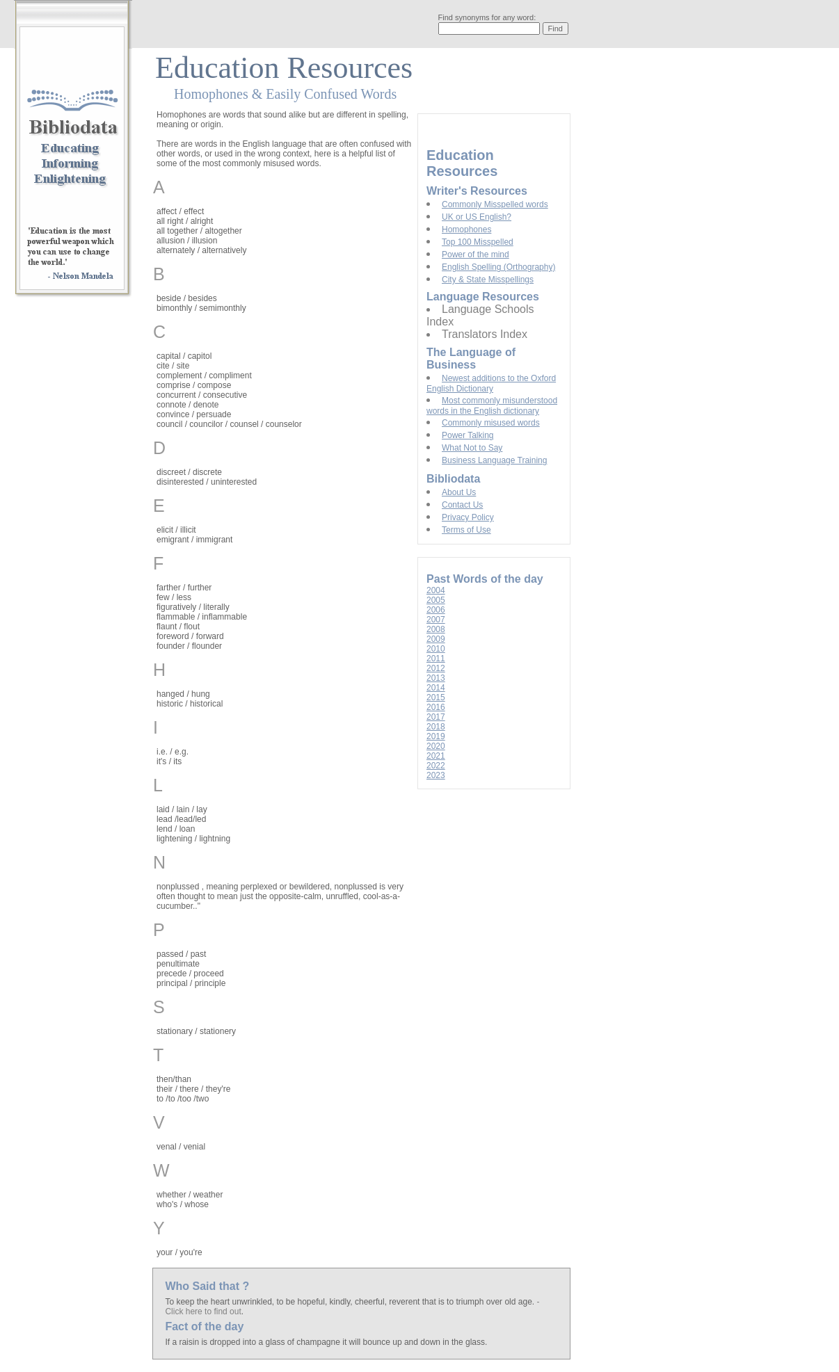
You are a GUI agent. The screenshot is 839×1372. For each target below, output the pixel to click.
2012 (435, 668)
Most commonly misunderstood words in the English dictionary (491, 406)
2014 (435, 688)
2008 (435, 629)
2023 (435, 775)
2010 (435, 649)
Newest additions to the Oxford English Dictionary (491, 383)
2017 (435, 717)
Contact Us (462, 505)
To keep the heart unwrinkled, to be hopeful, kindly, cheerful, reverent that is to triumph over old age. (350, 1302)
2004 (435, 590)
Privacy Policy (468, 517)
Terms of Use (466, 530)
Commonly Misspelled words (495, 204)
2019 (435, 736)
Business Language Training (494, 460)
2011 (435, 658)
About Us (459, 492)
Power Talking (467, 435)
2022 (435, 765)
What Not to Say (472, 448)
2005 (435, 600)
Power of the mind (475, 254)
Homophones (466, 229)
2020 (435, 746)
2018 (435, 727)
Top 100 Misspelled (477, 242)
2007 (435, 619)
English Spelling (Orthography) (498, 267)
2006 (435, 610)
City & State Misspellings (488, 279)
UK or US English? (476, 217)
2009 (435, 639)
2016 (435, 707)
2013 (435, 678)
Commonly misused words (491, 423)
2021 (435, 756)
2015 (435, 697)
